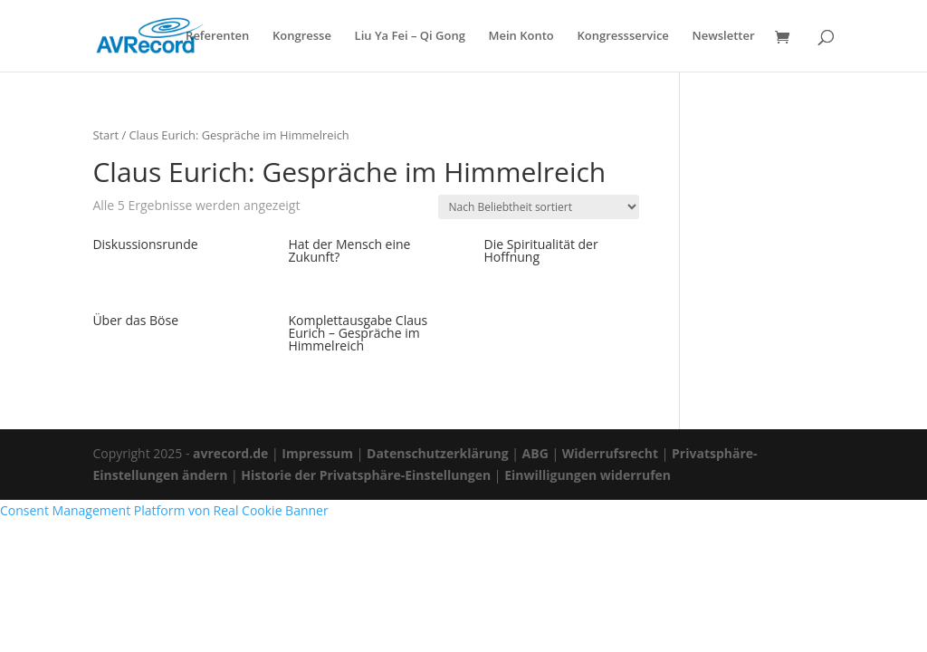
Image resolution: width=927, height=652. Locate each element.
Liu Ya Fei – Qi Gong (410, 36)
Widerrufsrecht (610, 453)
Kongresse (301, 36)
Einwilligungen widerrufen (587, 475)
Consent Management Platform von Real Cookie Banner (164, 510)
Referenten (217, 36)
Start (105, 135)
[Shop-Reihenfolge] (538, 207)
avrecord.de (230, 453)
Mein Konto (521, 36)
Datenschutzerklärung (438, 453)
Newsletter (723, 36)
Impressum (317, 453)
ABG (535, 453)
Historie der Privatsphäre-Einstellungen (366, 475)
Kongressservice (622, 36)
